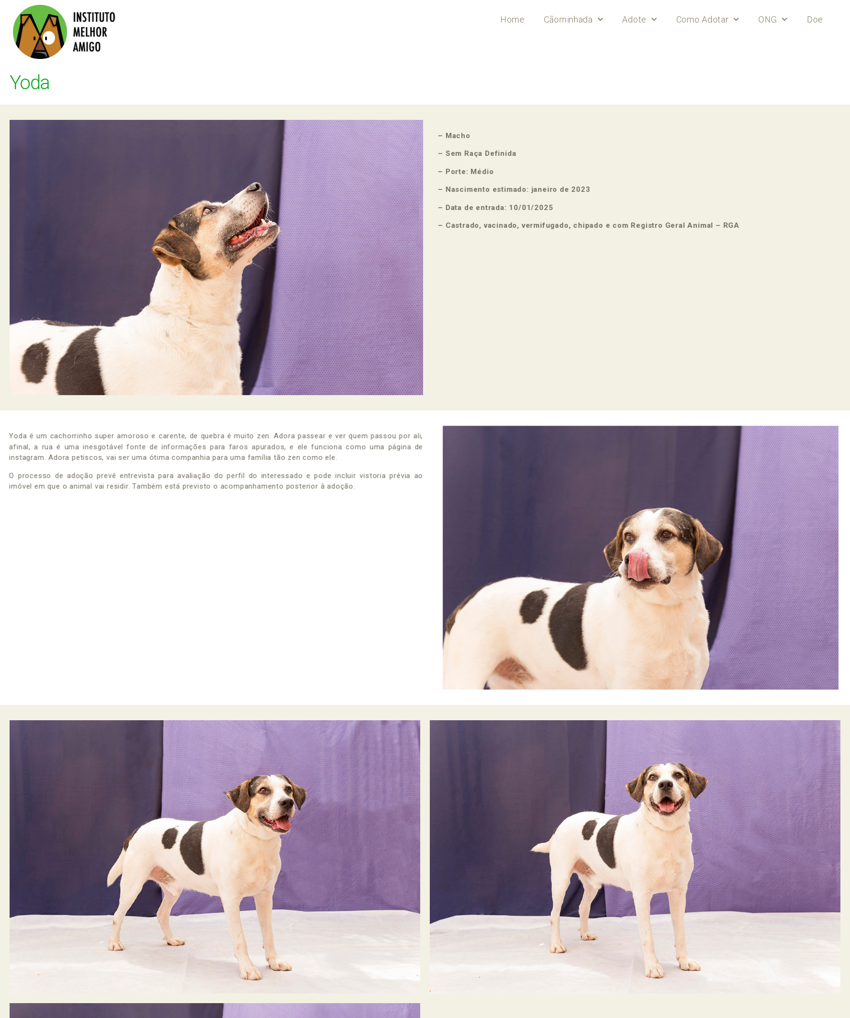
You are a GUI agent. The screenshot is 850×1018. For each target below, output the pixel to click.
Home (512, 19)
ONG (773, 20)
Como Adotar (707, 20)
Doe (815, 19)
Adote (639, 20)
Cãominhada (573, 20)
